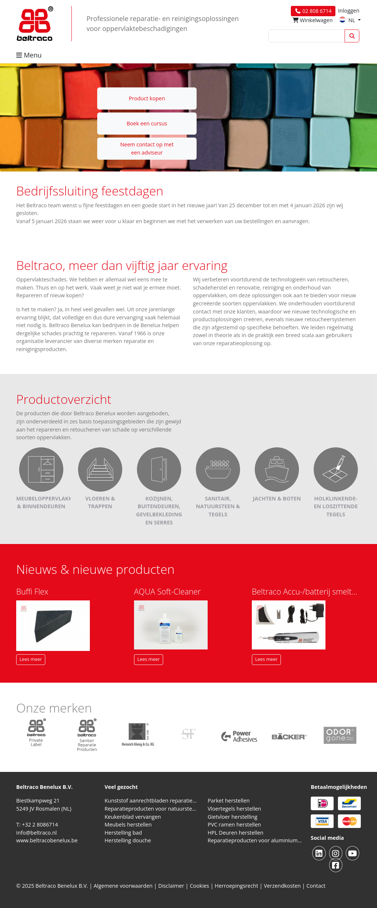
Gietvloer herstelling (232, 816)
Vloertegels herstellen (234, 808)
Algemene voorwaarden (123, 885)
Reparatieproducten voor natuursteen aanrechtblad (152, 808)
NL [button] (347, 20)
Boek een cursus (147, 123)
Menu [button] (29, 55)
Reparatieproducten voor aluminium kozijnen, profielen (255, 840)
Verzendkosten (282, 885)
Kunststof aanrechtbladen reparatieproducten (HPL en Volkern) (152, 800)
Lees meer (31, 659)
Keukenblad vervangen (133, 816)
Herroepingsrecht (237, 885)
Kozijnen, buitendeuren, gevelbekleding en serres (159, 496)
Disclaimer (171, 885)
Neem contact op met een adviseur (146, 148)
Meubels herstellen (128, 824)
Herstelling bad (123, 832)
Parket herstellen (229, 800)
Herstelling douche (128, 840)
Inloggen (348, 10)
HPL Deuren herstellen (235, 832)
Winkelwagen (313, 20)
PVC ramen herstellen (234, 824)
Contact (315, 885)
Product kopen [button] (147, 98)
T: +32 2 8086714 (37, 824)
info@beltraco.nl (36, 832)
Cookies (199, 885)
